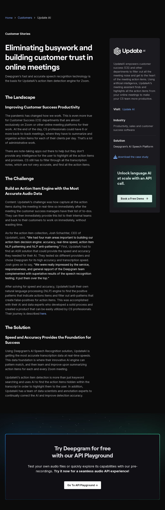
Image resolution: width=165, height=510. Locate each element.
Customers (25, 17)
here (43, 313)
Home (9, 17)
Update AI (128, 109)
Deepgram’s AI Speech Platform (133, 146)
